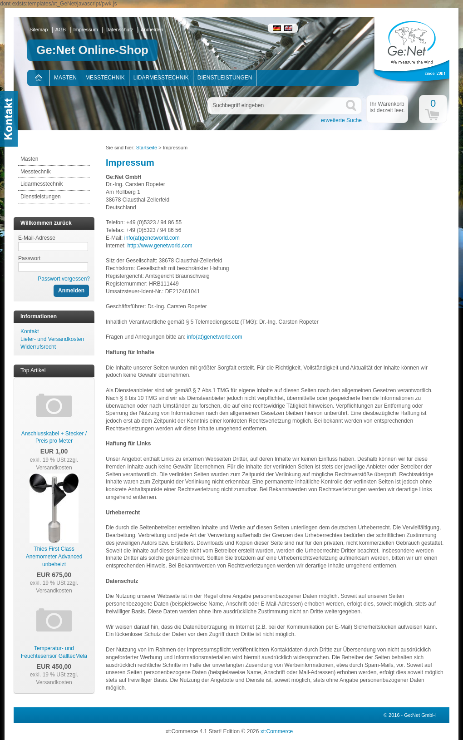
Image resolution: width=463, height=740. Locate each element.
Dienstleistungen (224, 77)
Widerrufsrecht (38, 347)
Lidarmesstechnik (161, 77)
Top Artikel (32, 370)
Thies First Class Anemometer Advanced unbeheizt (54, 556)
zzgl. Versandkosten (57, 464)
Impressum (86, 29)
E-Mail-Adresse (36, 238)
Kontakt (29, 331)
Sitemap (39, 29)
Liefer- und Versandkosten (52, 339)
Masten (65, 77)
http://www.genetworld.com (159, 245)
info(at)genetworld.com (152, 238)
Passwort (29, 258)
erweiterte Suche (341, 120)
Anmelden (152, 29)
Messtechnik (105, 77)
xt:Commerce (277, 731)
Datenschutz (119, 29)
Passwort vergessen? (64, 279)
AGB (60, 29)
